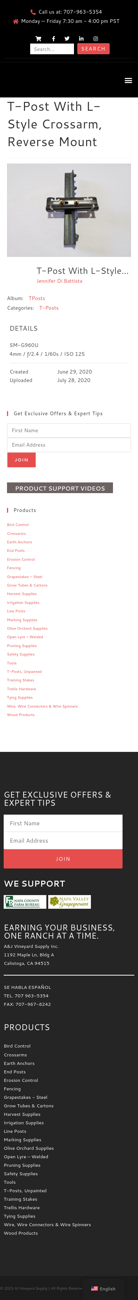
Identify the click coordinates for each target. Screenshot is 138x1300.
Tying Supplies (20, 697)
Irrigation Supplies (23, 602)
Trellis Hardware (21, 688)
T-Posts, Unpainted (24, 671)
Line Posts (16, 610)
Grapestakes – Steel (24, 576)
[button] (128, 80)
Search (93, 48)
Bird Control (18, 524)
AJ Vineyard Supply (30, 1288)
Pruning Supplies (22, 645)
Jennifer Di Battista (59, 281)
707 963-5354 (32, 995)
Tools (12, 663)
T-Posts (49, 308)
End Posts (16, 550)
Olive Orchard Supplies (27, 628)
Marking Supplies (22, 619)
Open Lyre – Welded (25, 636)
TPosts (37, 298)
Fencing (14, 567)
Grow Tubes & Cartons (27, 585)
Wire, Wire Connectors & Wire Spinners (42, 706)
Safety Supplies (21, 654)
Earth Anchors (19, 541)
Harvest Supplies (22, 593)
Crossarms (16, 533)
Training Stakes (20, 679)
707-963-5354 (82, 12)
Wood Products (21, 714)
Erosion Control (21, 559)
